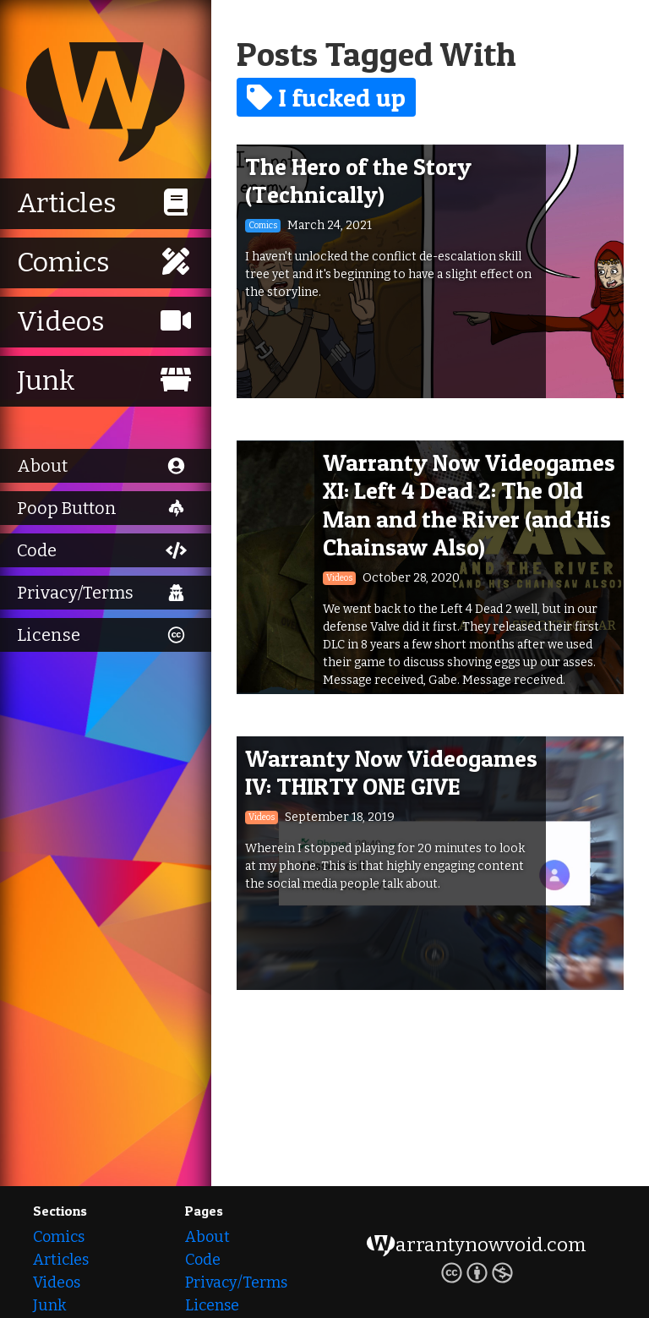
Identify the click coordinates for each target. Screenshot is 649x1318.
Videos (56, 1282)
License (212, 1305)
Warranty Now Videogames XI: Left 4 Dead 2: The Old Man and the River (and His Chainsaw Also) (469, 505)
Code (203, 1259)
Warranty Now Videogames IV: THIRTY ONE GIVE (391, 772)
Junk (49, 1305)
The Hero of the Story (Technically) (358, 181)
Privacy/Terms (236, 1282)
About (207, 1237)
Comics (59, 1237)
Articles (61, 1259)
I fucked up (326, 97)
